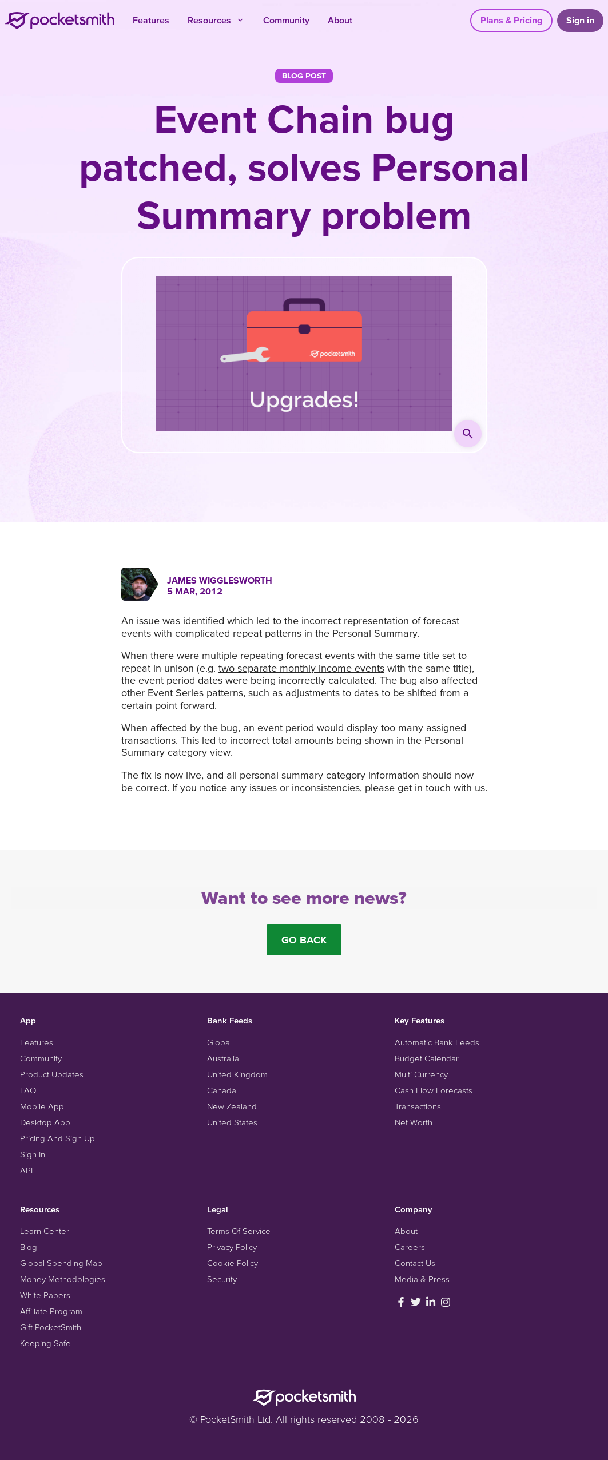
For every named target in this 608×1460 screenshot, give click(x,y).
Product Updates (52, 1074)
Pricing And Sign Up (57, 1138)
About (340, 20)
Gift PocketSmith (50, 1327)
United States (232, 1122)
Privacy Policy (232, 1247)
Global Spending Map (61, 1263)
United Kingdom (237, 1074)
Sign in (580, 20)
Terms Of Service (239, 1231)
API (26, 1170)
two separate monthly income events (301, 668)
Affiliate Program (51, 1311)
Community (286, 20)
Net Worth (413, 1122)
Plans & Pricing (511, 20)
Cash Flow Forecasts (433, 1090)
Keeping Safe (45, 1343)
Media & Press (422, 1279)
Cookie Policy (232, 1263)
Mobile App (42, 1106)
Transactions (418, 1106)
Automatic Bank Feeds (437, 1042)
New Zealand (232, 1106)
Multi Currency (421, 1074)
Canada (221, 1090)
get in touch (424, 787)
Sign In (32, 1154)
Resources (216, 20)
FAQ (28, 1090)
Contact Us (415, 1263)
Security (222, 1279)
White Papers (45, 1295)
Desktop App (45, 1122)
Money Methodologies (62, 1279)
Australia (223, 1058)
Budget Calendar (427, 1058)
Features (151, 20)
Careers (410, 1247)
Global (219, 1042)
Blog (28, 1247)
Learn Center (44, 1231)
